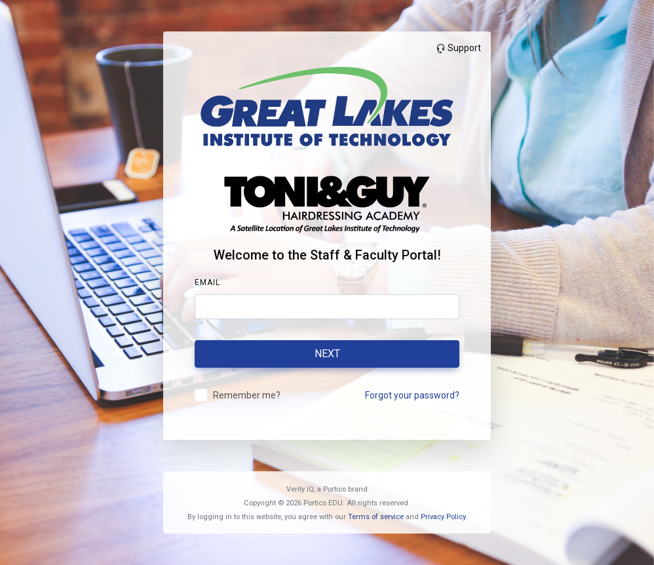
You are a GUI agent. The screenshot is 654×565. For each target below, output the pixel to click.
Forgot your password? (412, 395)
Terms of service (376, 517)
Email (207, 282)
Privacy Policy (443, 517)
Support (458, 48)
